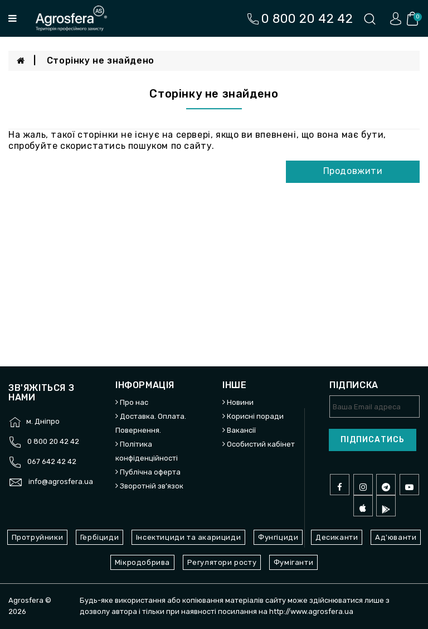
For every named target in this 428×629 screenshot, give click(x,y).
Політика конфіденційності (146, 451)
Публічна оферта (150, 472)
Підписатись (373, 439)
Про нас (134, 402)
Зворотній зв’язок (151, 486)
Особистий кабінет (261, 444)
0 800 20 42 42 (53, 441)
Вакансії (241, 430)
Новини (240, 402)
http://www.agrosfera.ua (311, 611)
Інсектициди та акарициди (188, 537)
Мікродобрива (142, 562)
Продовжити (353, 171)
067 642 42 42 (51, 461)
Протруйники (38, 537)
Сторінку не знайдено (100, 60)
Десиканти (336, 537)
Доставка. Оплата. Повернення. (150, 423)
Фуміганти (293, 562)
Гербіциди (99, 537)
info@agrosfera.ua (60, 481)
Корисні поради (255, 416)
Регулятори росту (222, 562)
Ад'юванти (395, 537)
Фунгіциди (278, 537)
